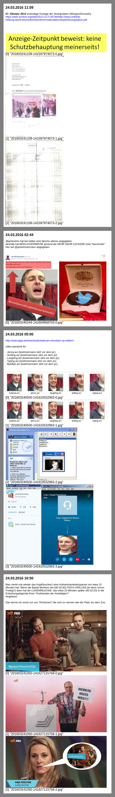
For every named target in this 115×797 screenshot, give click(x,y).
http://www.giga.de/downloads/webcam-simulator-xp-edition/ (40, 340)
